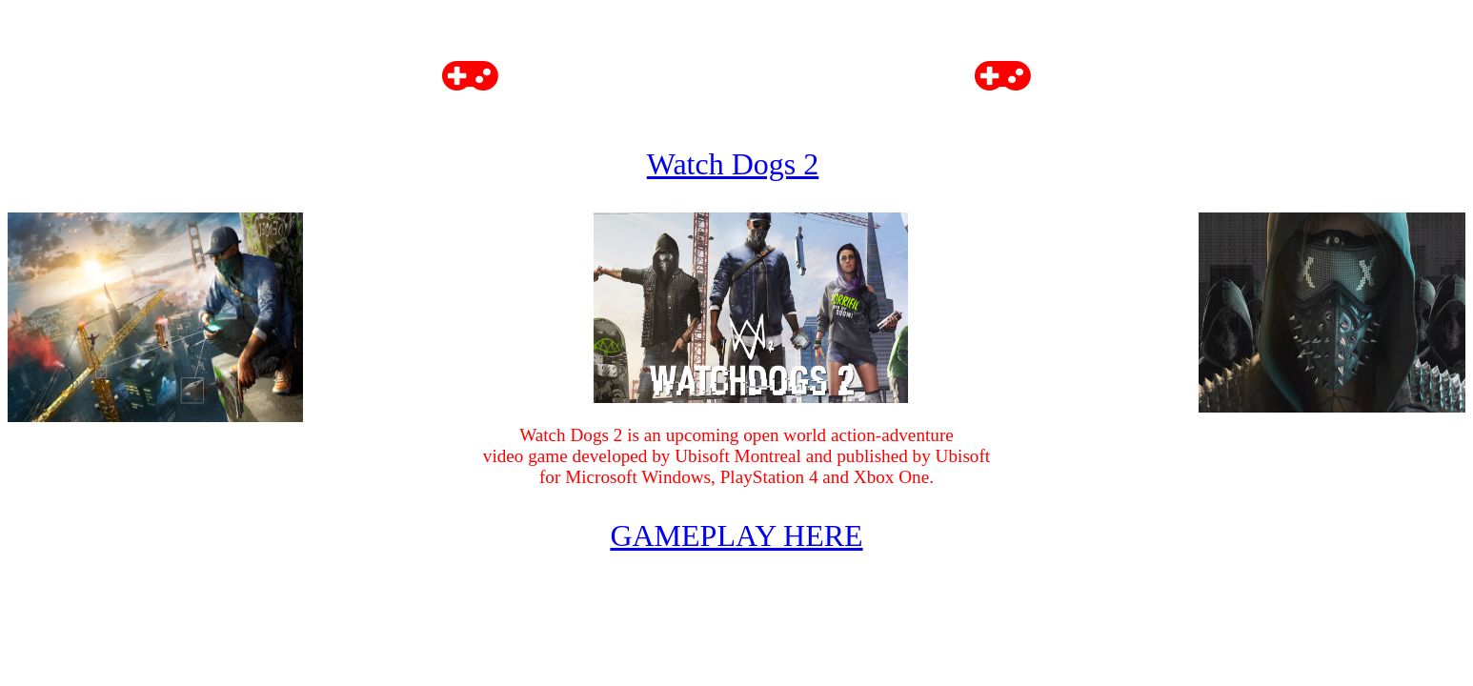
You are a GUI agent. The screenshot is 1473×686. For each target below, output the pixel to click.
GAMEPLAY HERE (736, 535)
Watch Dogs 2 (733, 164)
